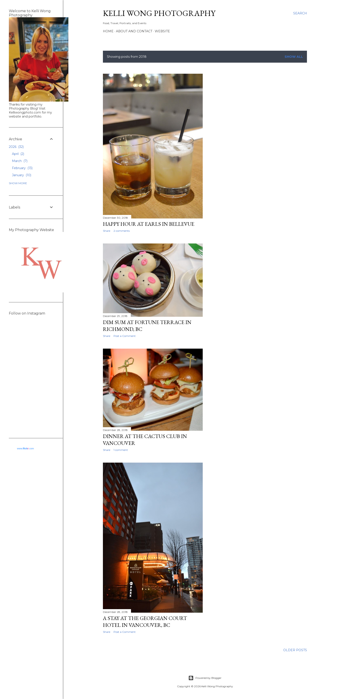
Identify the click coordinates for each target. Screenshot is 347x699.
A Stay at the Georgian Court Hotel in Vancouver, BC (145, 621)
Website (162, 31)
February (22, 168)
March (19, 161)
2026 (16, 147)
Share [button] (106, 230)
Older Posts (295, 650)
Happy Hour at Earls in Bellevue (148, 223)
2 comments (122, 230)
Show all (294, 57)
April (18, 154)
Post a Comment (125, 631)
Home (108, 31)
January (21, 175)
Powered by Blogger (205, 678)
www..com (25, 448)
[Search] (300, 13)
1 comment (121, 450)
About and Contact (134, 31)
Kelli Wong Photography (159, 13)
